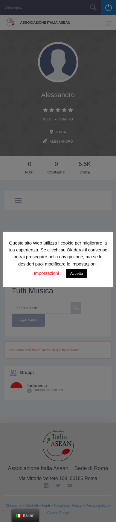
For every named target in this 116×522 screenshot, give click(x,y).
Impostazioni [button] (46, 273)
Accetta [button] (76, 273)
